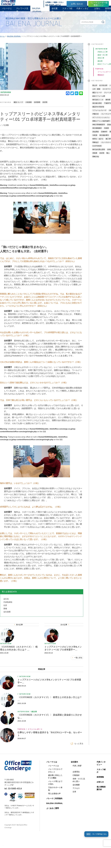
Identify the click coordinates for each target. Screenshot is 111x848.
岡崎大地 (95, 160)
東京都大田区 (97, 107)
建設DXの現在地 (98, 110)
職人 (108, 157)
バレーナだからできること (55, 780)
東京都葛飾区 (97, 132)
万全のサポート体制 (55, 799)
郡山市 (94, 89)
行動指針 (76, 785)
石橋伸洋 (104, 135)
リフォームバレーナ (99, 114)
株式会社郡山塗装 (98, 153)
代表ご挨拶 (77, 776)
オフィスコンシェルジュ (101, 121)
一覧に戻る (77, 668)
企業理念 (76, 782)
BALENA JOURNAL (37, 11)
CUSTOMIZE (97, 150)
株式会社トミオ (97, 103)
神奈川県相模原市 (98, 128)
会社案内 (55, 11)
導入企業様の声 (54, 804)
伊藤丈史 (95, 118)
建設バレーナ (18, 104)
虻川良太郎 (103, 89)
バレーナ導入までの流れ (55, 793)
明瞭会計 (95, 146)
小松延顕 (28, 104)
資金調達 (95, 135)
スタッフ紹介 (67, 11)
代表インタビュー (82, 11)
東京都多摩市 (104, 139)
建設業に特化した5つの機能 (55, 787)
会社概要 (76, 795)
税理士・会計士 (97, 142)
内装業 (106, 132)
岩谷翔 (45, 104)
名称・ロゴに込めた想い (79, 790)
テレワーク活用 (22, 11)
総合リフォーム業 (98, 100)
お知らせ (97, 11)
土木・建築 (96, 93)
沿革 (74, 802)
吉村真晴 (37, 104)
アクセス (76, 798)
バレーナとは (7, 11)
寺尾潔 (94, 139)
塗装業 (94, 157)
